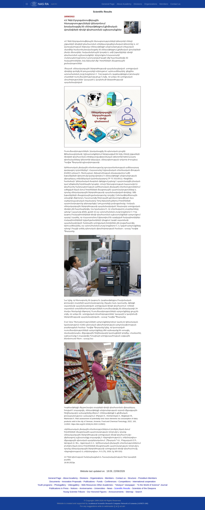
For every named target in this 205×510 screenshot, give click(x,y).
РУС (56, 4)
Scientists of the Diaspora (144, 488)
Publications (89, 481)
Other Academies (105, 485)
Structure (132, 478)
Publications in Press (58, 488)
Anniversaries (86, 488)
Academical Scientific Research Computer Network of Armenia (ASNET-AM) (118, 503)
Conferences (110, 481)
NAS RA (43, 4)
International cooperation (144, 481)
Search (138, 492)
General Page (108, 4)
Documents (54, 481)
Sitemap (129, 492)
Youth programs (45, 485)
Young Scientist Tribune (74, 492)
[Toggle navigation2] (26, 4)
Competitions (124, 481)
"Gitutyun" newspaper (125, 485)
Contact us (175, 4)
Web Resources (88, 485)
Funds (100, 481)
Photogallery (60, 485)
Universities (99, 488)
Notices (74, 488)
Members (163, 4)
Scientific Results (122, 488)
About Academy (124, 4)
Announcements (116, 492)
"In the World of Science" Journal (152, 485)
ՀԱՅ (52, 4)
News (109, 488)
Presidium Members (147, 478)
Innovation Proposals (71, 481)
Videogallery (73, 485)
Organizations (150, 4)
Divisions (138, 4)
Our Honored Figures (97, 492)
